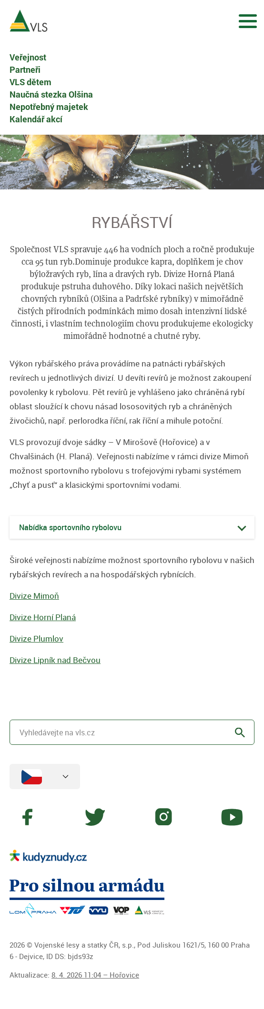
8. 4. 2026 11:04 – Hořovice (95, 974)
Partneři (25, 69)
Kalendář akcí (36, 119)
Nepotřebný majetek (49, 106)
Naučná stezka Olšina (51, 94)
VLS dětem (30, 82)
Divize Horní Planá (43, 617)
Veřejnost (28, 57)
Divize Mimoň (34, 595)
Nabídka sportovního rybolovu (70, 527)
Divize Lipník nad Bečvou (55, 659)
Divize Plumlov (36, 638)
